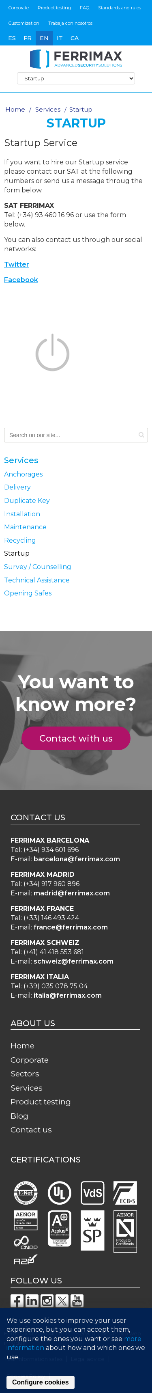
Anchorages (23, 474)
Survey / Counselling (37, 567)
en (44, 38)
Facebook (21, 280)
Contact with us (80, 738)
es (12, 38)
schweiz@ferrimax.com (73, 961)
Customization (24, 23)
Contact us (31, 1129)
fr (28, 38)
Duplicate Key (27, 501)
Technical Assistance (37, 580)
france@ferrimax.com (71, 927)
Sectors (25, 1073)
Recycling (20, 540)
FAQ (84, 8)
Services (47, 109)
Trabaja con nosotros (70, 23)
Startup (17, 553)
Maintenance (25, 527)
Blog (19, 1116)
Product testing (54, 8)
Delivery (17, 487)
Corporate (19, 8)
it (60, 38)
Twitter (16, 264)
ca (75, 38)
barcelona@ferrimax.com (77, 859)
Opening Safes (27, 593)
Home (15, 109)
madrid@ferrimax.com (72, 893)
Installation (22, 514)
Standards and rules (119, 8)
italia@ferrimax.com (68, 995)
